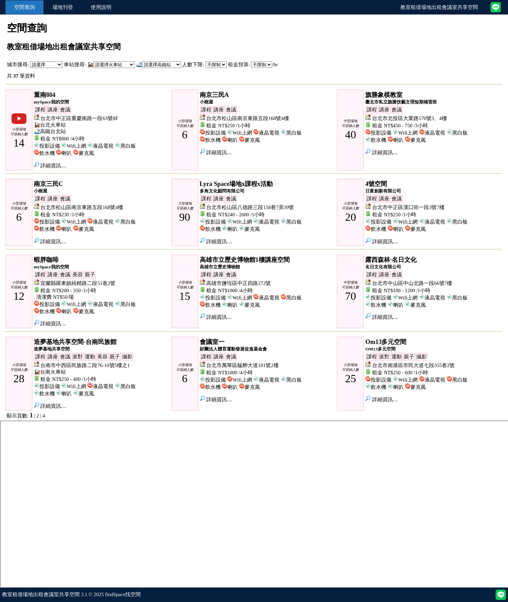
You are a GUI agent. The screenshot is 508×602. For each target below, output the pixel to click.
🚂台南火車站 (50, 372)
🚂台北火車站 (50, 125)
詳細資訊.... (50, 165)
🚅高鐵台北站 (50, 131)
